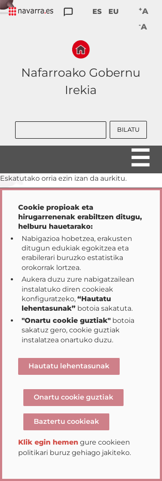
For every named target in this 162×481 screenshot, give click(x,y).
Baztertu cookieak (66, 421)
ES (97, 11)
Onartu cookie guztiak (73, 397)
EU (113, 11)
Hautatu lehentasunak (69, 366)
